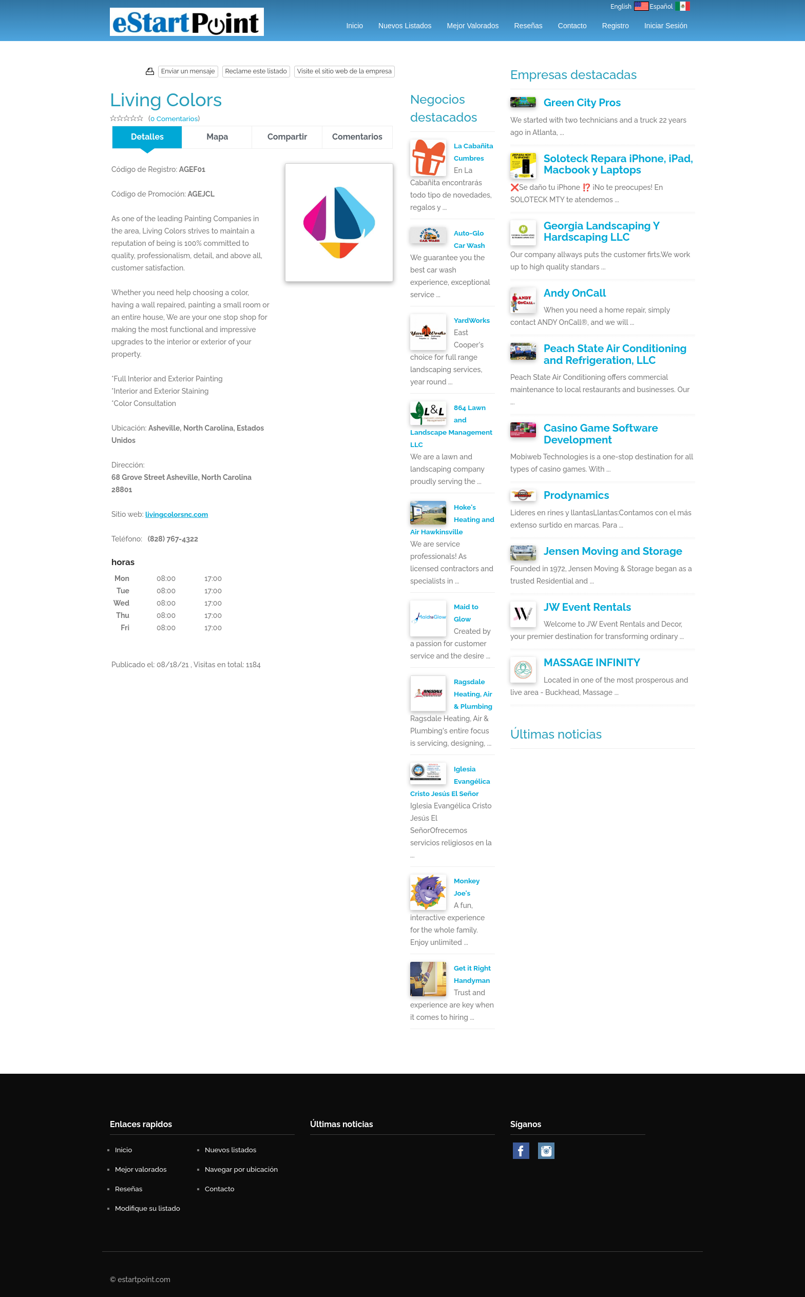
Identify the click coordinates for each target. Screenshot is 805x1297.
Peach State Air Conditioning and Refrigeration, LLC (612, 341)
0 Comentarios (175, 118)
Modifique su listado (149, 1208)
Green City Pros (576, 101)
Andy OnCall (570, 282)
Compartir (287, 136)
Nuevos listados (405, 26)
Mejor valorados (473, 26)
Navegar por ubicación (243, 1169)
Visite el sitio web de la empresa (346, 71)
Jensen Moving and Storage (601, 529)
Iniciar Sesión (665, 26)
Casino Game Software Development (591, 416)
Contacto (572, 26)
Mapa (217, 136)
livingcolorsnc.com (177, 513)
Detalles (147, 136)
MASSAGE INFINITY (584, 636)
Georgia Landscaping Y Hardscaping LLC (619, 224)
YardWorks (472, 320)
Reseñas (528, 26)
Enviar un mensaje (195, 71)
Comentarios (357, 136)
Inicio (354, 26)
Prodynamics (571, 475)
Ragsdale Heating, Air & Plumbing (474, 693)
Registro (615, 26)
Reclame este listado (261, 71)
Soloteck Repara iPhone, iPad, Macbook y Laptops (606, 160)
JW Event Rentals (580, 582)
